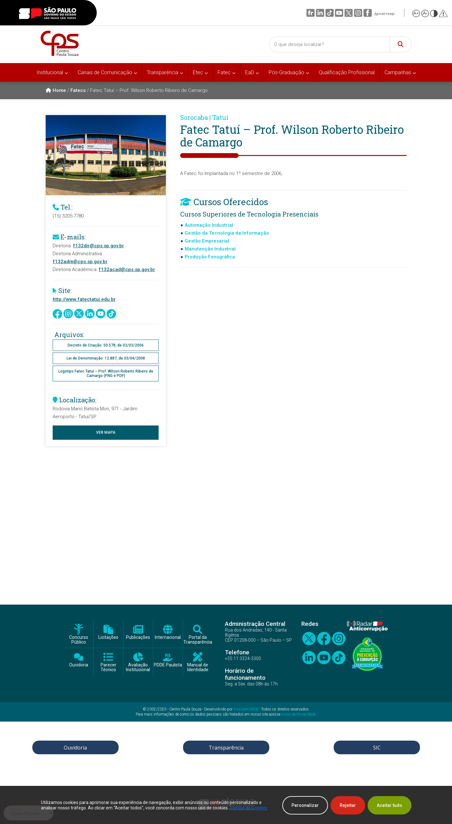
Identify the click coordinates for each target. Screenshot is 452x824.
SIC (377, 747)
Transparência (162, 72)
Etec (198, 72)
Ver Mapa (105, 432)
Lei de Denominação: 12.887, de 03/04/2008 (106, 358)
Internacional (168, 637)
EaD (249, 72)
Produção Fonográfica (210, 257)
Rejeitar (348, 805)
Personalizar (305, 805)
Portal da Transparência (197, 640)
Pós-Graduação (286, 72)
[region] (226, 805)
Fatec (224, 72)
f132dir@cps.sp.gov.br (98, 246)
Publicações (138, 637)
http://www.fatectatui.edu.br (84, 299)
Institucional (49, 72)
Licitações (108, 637)
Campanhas (397, 72)
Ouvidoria (78, 665)
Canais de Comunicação (105, 72)
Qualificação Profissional (347, 72)
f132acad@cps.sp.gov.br (127, 269)
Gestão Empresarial (207, 241)
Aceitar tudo (389, 805)
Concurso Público (78, 640)
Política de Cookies (248, 807)
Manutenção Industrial (210, 249)
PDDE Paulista (168, 665)
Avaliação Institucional (138, 667)
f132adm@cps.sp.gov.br (80, 261)
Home (56, 90)
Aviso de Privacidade (298, 714)
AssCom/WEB (245, 709)
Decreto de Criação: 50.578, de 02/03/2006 (106, 345)
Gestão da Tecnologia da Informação (227, 233)
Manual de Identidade (197, 667)
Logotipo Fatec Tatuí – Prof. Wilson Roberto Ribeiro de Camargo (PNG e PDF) (105, 373)
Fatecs (78, 90)
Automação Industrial (209, 225)
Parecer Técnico (108, 667)
